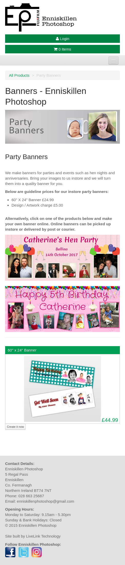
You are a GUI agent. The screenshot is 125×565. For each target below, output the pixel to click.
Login (62, 38)
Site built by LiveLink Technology (33, 536)
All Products (19, 75)
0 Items (62, 49)
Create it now (15, 426)
